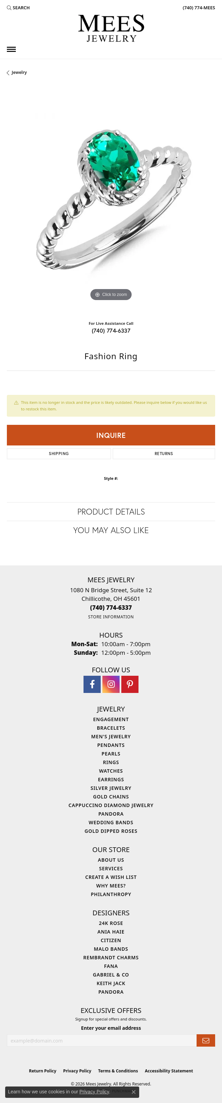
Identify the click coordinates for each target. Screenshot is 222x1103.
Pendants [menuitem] (111, 745)
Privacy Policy (77, 1071)
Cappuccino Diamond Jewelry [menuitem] (111, 805)
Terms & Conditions (118, 1071)
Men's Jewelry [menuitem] (111, 736)
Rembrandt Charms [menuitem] (110, 957)
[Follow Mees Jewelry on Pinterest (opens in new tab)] (129, 684)
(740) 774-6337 (111, 330)
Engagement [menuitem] (111, 719)
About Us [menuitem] (111, 860)
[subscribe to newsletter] (206, 1040)
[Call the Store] (111, 607)
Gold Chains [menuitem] (111, 796)
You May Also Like (111, 530)
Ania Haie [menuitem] (111, 931)
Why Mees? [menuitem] (111, 885)
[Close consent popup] (134, 1092)
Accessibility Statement (169, 1071)
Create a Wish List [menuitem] (111, 877)
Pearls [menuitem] (111, 753)
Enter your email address (111, 1028)
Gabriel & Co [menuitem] (111, 974)
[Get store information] (111, 617)
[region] (111, 201)
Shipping (59, 453)
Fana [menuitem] (111, 966)
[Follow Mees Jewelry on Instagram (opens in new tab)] (111, 684)
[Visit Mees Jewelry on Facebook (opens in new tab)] (92, 684)
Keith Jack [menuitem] (111, 983)
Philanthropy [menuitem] (111, 894)
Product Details (111, 511)
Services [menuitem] (111, 868)
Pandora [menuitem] (111, 813)
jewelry (19, 72)
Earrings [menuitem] (111, 779)
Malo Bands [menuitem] (111, 949)
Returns (164, 453)
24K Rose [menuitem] (111, 923)
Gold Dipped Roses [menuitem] (111, 831)
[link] (198, 7)
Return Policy (42, 1071)
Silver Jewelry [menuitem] (110, 788)
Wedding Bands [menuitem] (111, 822)
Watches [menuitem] (111, 771)
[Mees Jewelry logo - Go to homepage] (111, 29)
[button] (18, 7)
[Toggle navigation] (11, 49)
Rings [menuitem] (111, 762)
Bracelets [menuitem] (111, 728)
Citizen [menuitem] (111, 940)
